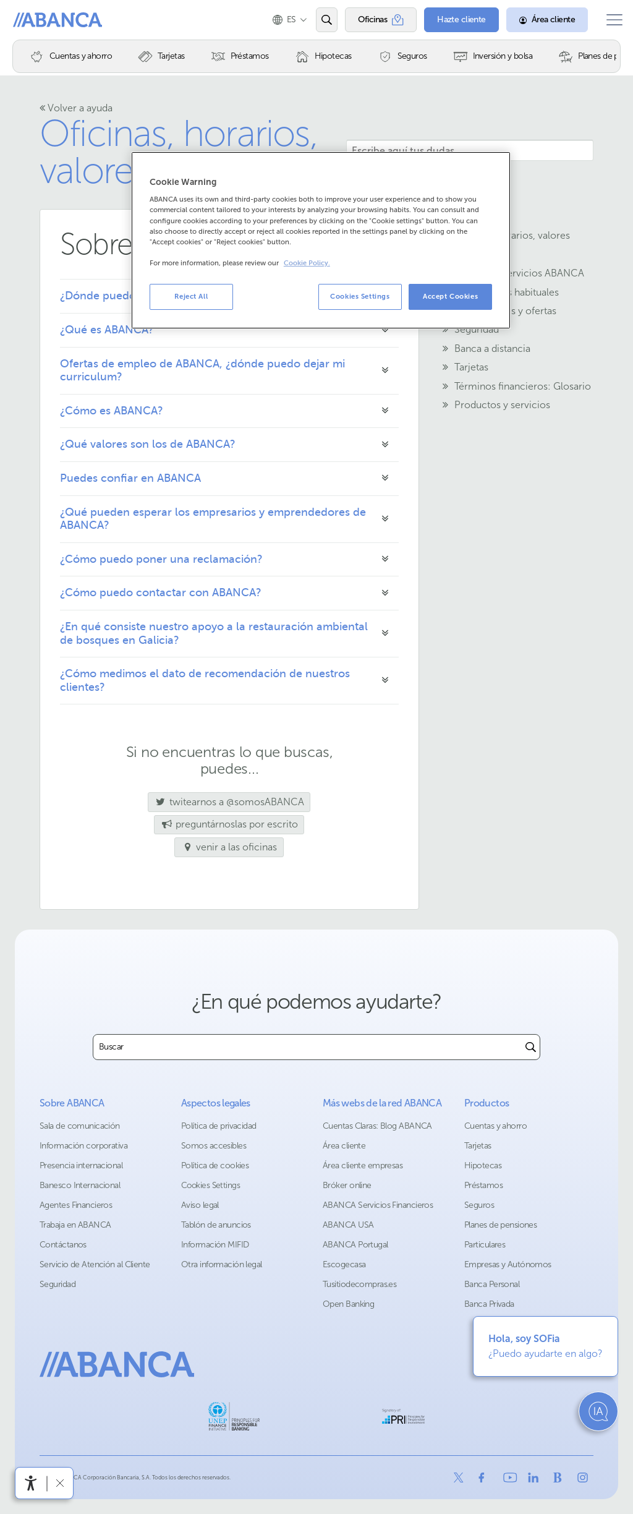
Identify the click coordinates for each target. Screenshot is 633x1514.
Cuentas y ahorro (495, 1126)
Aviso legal (200, 1205)
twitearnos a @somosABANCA (226, 802)
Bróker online (347, 1185)
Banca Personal (491, 1284)
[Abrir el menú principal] (610, 20)
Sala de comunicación (80, 1126)
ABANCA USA (348, 1225)
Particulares (484, 1244)
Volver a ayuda (76, 108)
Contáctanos (63, 1244)
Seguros (479, 1205)
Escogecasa (344, 1264)
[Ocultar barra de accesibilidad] (59, 1482)
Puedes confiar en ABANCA (130, 478)
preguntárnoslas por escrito (229, 824)
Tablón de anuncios (216, 1225)
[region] (321, 240)
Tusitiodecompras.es (359, 1284)
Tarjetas (477, 1145)
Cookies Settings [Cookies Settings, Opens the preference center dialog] (359, 296)
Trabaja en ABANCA (75, 1225)
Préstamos (483, 1185)
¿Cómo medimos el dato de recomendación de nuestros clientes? (205, 680)
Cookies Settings (210, 1185)
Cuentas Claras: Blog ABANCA (377, 1126)
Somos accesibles (213, 1145)
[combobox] (307, 1047)
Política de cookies (215, 1165)
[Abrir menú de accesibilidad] (30, 1483)
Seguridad (57, 1284)
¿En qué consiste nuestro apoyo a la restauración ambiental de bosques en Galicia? (214, 633)
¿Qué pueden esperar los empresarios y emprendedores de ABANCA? (213, 519)
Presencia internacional (81, 1165)
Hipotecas (482, 1165)
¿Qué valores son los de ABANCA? (148, 444)
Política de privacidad (219, 1126)
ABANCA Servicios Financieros (378, 1205)
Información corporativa (83, 1145)
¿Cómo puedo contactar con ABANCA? (160, 592)
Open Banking (348, 1304)
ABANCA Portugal (355, 1244)
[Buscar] (531, 1047)
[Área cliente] (539, 19)
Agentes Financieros (76, 1205)
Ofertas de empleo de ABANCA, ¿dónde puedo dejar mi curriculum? (202, 370)
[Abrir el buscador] (318, 19)
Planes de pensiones (500, 1225)
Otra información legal (221, 1264)
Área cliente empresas (362, 1165)
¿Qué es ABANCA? (107, 329)
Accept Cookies (450, 296)
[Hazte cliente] (453, 19)
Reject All (191, 296)
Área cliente (344, 1145)
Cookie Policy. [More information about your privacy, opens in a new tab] (307, 263)
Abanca (31, 19)
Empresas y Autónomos (507, 1264)
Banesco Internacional (80, 1185)
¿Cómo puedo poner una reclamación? (161, 559)
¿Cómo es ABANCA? (111, 410)
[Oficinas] (372, 19)
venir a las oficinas (229, 847)
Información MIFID (215, 1244)
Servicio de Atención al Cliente (95, 1264)
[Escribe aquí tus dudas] (469, 150)
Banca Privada (489, 1304)
